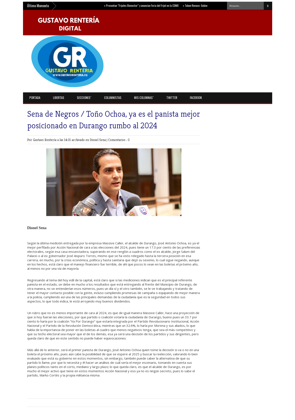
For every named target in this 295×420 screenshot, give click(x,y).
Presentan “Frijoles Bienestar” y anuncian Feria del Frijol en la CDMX (142, 5)
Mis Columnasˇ (144, 97)
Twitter (171, 97)
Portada (34, 97)
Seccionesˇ (84, 97)
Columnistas (112, 97)
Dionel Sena (98, 140)
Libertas (58, 97)
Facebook (196, 97)
